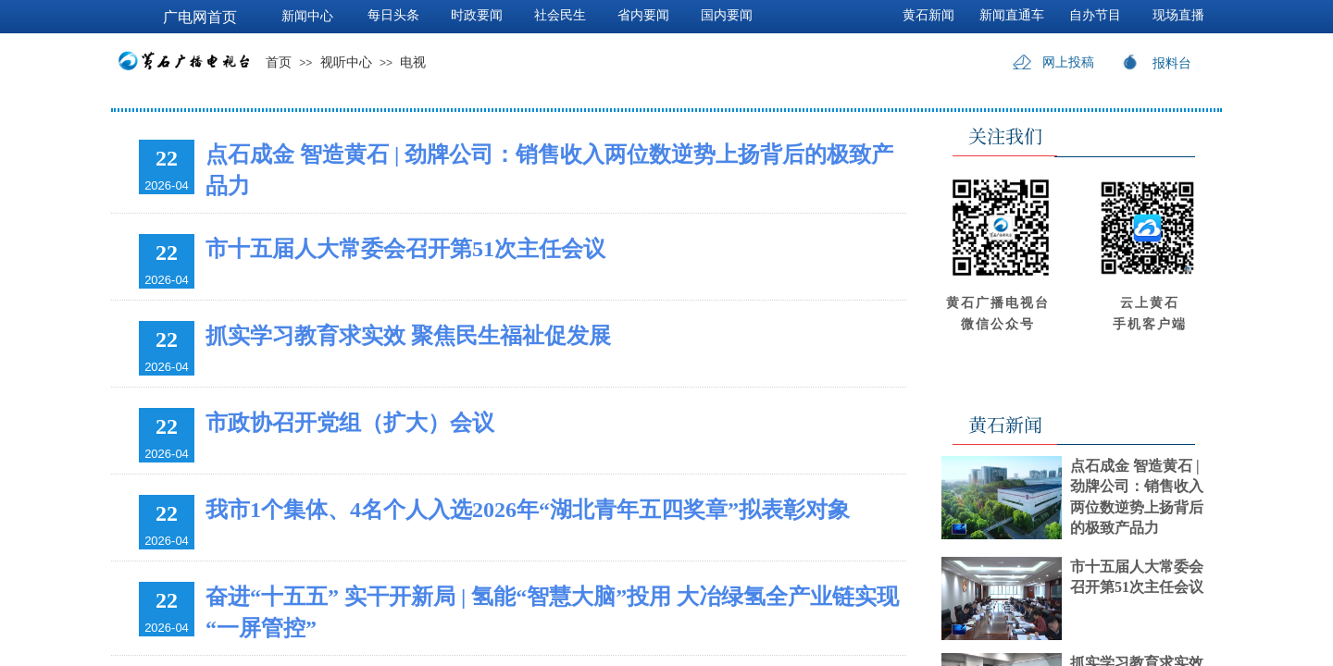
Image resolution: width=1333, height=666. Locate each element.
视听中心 (346, 62)
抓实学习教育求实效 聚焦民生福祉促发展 (408, 336)
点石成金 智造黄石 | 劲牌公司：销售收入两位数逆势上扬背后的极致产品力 (549, 170)
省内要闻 (643, 15)
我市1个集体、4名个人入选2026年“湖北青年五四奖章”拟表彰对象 (528, 510)
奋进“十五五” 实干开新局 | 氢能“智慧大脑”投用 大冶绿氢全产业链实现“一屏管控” (552, 612)
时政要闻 (477, 15)
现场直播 (1178, 15)
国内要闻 (727, 15)
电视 (413, 62)
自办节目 (1095, 15)
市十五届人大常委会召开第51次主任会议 (405, 249)
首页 (279, 62)
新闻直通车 (1011, 15)
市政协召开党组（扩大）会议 (350, 423)
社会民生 (560, 15)
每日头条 (393, 15)
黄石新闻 (928, 15)
